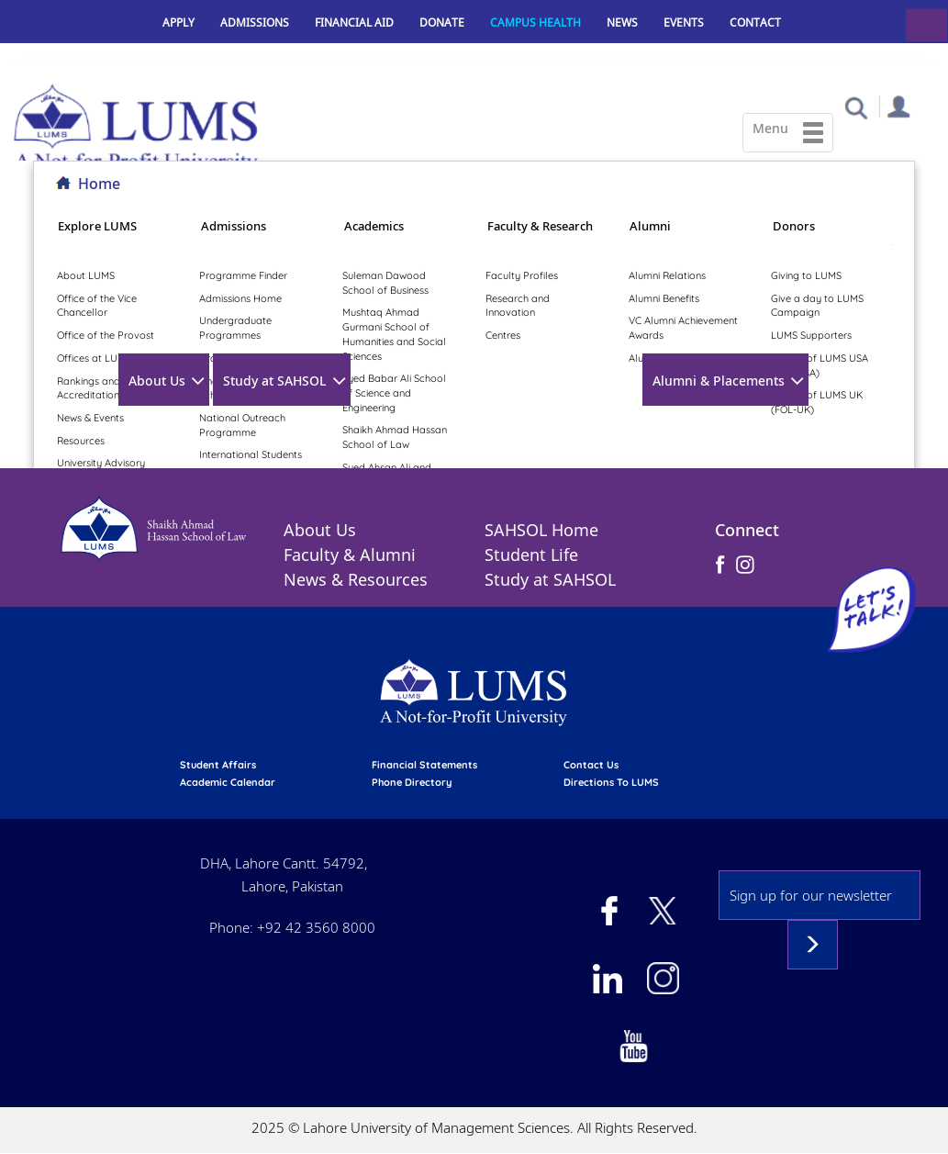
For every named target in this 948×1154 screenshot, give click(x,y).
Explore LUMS (97, 226)
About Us (156, 380)
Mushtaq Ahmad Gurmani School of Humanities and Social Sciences (394, 334)
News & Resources (356, 579)
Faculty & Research (540, 226)
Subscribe (812, 944)
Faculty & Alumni (350, 554)
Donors (794, 226)
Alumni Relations (667, 275)
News (622, 22)
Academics (374, 226)
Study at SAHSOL (275, 380)
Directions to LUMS (611, 782)
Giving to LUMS (806, 275)
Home (99, 184)
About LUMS (86, 275)
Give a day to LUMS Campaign (817, 305)
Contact (755, 22)
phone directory (412, 782)
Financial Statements (424, 764)
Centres (502, 335)
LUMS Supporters (811, 335)
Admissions (254, 22)
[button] (856, 107)
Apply (178, 22)
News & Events (90, 417)
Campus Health (535, 22)
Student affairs (218, 764)
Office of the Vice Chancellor (97, 305)
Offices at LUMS (94, 358)
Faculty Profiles (521, 275)
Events (684, 22)
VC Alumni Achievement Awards (683, 328)
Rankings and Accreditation (88, 388)
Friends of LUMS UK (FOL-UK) (817, 402)
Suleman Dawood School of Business (385, 283)
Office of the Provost (105, 335)
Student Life (531, 554)
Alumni (650, 226)
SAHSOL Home (541, 530)
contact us (591, 764)
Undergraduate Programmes (235, 328)
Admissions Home (240, 298)
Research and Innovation (517, 305)
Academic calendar (227, 782)
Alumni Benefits (664, 298)
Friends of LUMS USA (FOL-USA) (819, 365)
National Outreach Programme (242, 425)
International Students (250, 454)
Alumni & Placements (718, 380)
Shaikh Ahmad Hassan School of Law (394, 437)
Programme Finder (243, 275)
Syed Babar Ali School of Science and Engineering (394, 392)
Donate (441, 22)
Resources (81, 440)
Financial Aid (354, 22)
